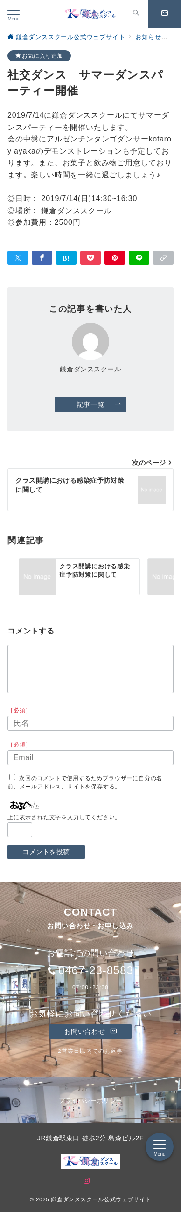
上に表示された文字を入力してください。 (64, 817)
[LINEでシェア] (139, 258)
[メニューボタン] (13, 14)
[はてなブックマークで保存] (66, 258)
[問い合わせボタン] (164, 14)
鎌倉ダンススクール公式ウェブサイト (101, 1199)
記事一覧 (99, 405)
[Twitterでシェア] (17, 258)
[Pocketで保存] (90, 258)
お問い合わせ (90, 1031)
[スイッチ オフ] (136, 14)
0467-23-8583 (95, 970)
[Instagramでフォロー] (87, 1181)
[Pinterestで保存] (114, 258)
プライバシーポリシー (90, 1100)
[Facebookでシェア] (42, 258)
